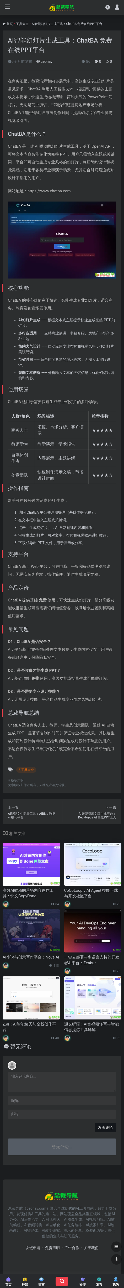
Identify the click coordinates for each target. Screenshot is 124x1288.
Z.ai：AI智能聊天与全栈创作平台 (29, 1027)
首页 (10, 24)
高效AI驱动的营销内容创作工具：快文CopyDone (28, 893)
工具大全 (22, 24)
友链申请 (33, 1248)
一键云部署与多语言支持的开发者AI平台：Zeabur (91, 960)
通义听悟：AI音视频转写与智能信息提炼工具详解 (91, 1027)
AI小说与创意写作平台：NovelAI (31, 957)
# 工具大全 (26, 770)
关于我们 (91, 1248)
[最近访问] (107, 7)
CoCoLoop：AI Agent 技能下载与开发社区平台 (91, 893)
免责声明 (52, 1248)
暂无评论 (20, 1046)
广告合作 (71, 1248)
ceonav (44, 61)
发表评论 (105, 1127)
